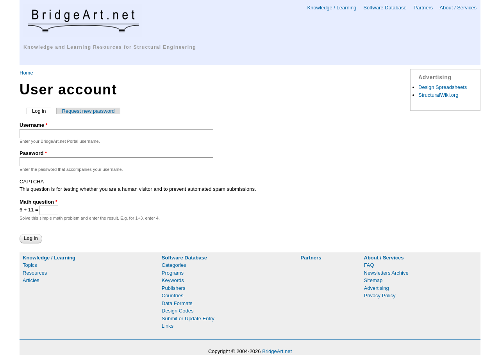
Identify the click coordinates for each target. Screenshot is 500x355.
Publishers (174, 288)
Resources (35, 273)
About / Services (458, 8)
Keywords (173, 280)
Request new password (88, 111)
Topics (30, 265)
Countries (173, 295)
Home (26, 73)
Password (33, 153)
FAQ (369, 265)
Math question (38, 202)
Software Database (385, 8)
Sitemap (373, 280)
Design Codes (178, 311)
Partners (423, 8)
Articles (31, 280)
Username (34, 125)
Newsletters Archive (386, 273)
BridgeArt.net (277, 351)
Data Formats (177, 303)
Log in (41, 111)
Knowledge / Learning (331, 8)
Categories (174, 265)
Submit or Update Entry (188, 318)
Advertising (376, 288)
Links (167, 326)
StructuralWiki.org (438, 95)
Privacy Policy (380, 295)
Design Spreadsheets (442, 87)
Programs (173, 273)
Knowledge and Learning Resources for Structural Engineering (109, 47)
